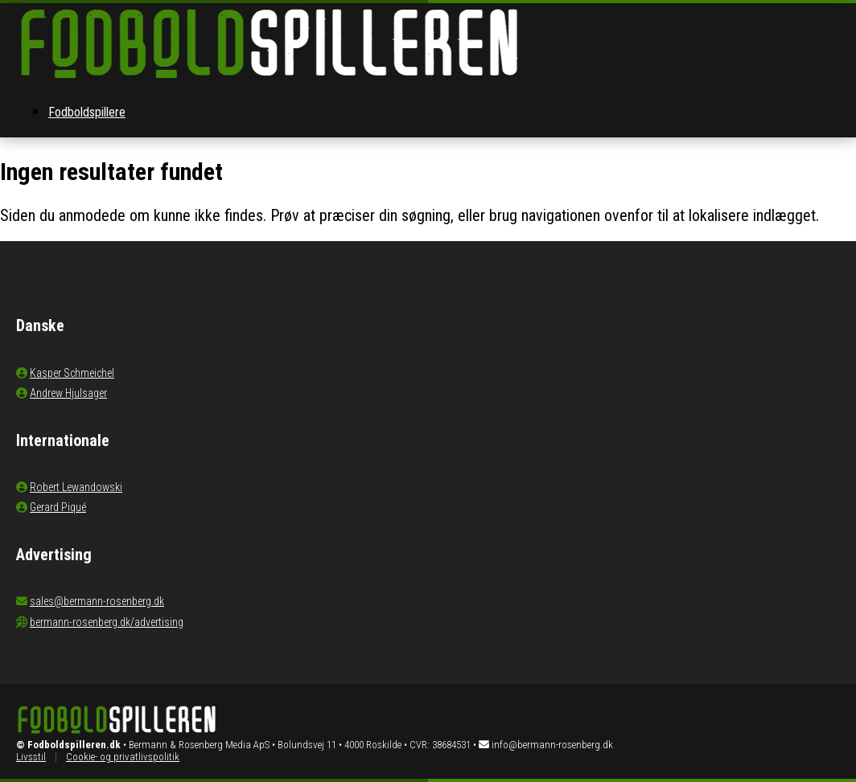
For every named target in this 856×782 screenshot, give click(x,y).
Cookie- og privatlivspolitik (122, 757)
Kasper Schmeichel (72, 372)
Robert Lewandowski (76, 487)
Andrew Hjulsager (68, 393)
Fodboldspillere (87, 112)
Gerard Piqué (58, 507)
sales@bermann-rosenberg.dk (97, 601)
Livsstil (31, 757)
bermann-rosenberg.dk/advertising (106, 622)
